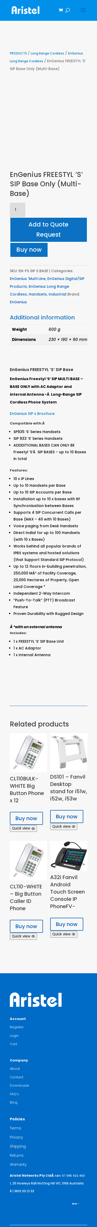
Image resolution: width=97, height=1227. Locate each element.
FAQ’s (14, 1094)
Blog (13, 1102)
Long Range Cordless (47, 53)
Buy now (29, 249)
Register (17, 1027)
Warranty (18, 1164)
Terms (15, 1128)
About (15, 1068)
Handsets (38, 294)
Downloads (19, 1085)
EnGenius (18, 302)
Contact (16, 1077)
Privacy (16, 1137)
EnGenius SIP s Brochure (32, 413)
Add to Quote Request (48, 229)
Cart (13, 1043)
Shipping (18, 1146)
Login (14, 1035)
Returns (17, 1155)
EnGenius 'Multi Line (28, 278)
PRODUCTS (18, 53)
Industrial (57, 294)
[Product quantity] (17, 210)
